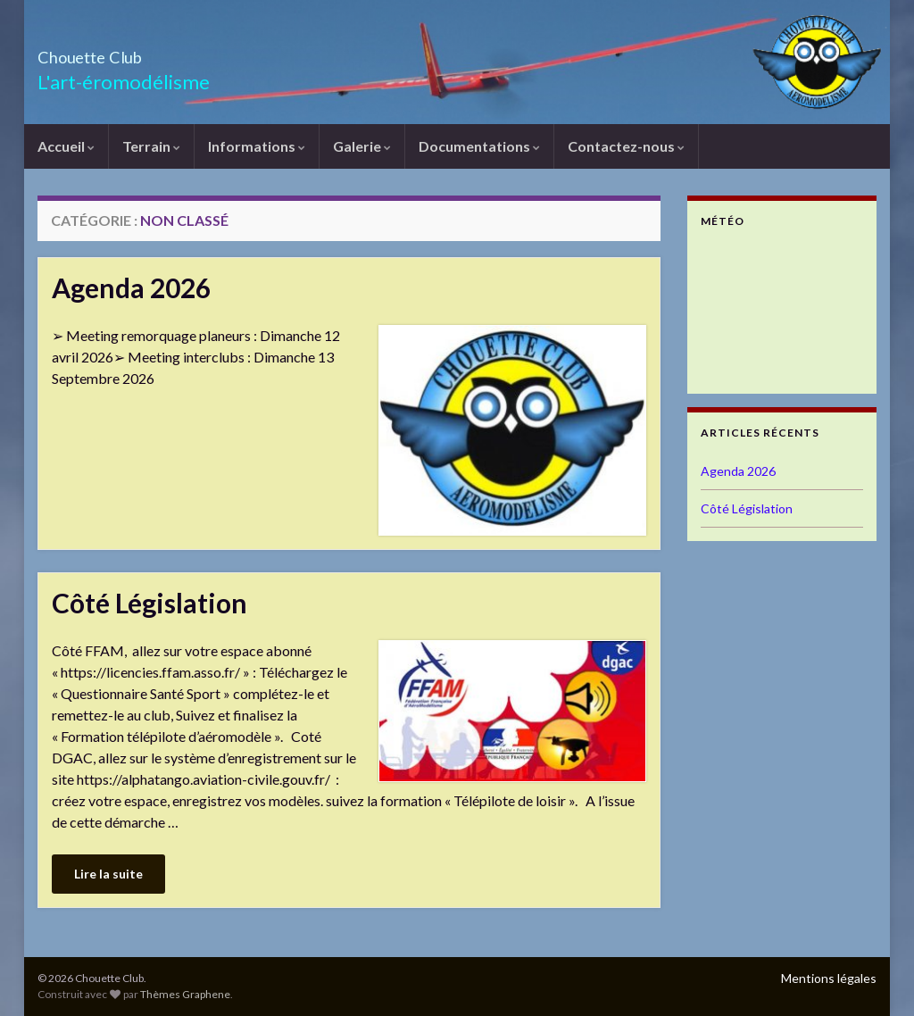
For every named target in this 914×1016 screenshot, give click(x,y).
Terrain (151, 145)
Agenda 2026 (131, 287)
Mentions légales (829, 978)
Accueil (66, 145)
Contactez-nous (626, 145)
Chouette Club (121, 52)
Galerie (362, 145)
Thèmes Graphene (185, 994)
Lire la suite (108, 873)
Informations (256, 145)
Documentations (479, 145)
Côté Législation (149, 603)
